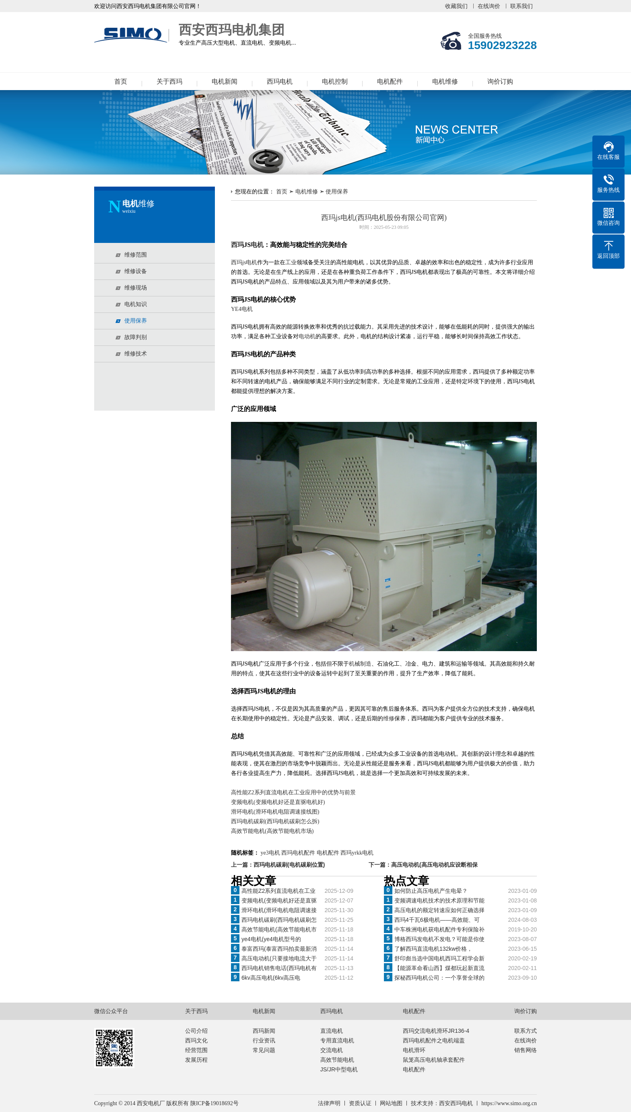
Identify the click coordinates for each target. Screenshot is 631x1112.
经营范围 (196, 1050)
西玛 (237, 245)
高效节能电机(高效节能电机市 (279, 929)
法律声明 (329, 1103)
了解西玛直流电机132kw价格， (433, 949)
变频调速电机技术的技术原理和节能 (439, 900)
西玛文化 (196, 1040)
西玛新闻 (264, 1031)
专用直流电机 (337, 1040)
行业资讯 (264, 1040)
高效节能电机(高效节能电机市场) (272, 831)
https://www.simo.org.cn (509, 1103)
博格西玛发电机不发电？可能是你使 (439, 939)
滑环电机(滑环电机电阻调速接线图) (275, 812)
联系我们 (521, 6)
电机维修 (445, 81)
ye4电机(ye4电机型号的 (271, 939)
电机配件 (390, 81)
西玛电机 (280, 81)
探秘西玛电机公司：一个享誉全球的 (439, 977)
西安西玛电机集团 (132, 35)
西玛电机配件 (298, 853)
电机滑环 (414, 1050)
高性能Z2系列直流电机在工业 (278, 891)
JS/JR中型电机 (339, 1069)
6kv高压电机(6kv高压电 (270, 977)
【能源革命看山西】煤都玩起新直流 (439, 968)
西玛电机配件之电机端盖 (434, 1040)
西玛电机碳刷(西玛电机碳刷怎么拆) (275, 821)
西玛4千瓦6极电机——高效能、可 (437, 920)
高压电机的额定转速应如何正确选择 (439, 910)
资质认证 (360, 1103)
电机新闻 (224, 81)
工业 (291, 262)
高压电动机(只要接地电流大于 (279, 958)
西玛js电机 (244, 262)
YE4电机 (242, 309)
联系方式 (525, 1031)
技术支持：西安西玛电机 (442, 1103)
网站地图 (391, 1103)
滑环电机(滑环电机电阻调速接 (279, 910)
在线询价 (489, 6)
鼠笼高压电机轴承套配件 (434, 1060)
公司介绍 (196, 1031)
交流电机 (331, 1050)
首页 (120, 81)
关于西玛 (169, 81)
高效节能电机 (337, 1060)
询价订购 (500, 81)
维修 (388, 718)
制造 (365, 664)
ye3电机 (270, 853)
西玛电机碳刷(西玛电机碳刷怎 (279, 920)
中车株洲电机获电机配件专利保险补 (439, 929)
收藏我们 (456, 6)
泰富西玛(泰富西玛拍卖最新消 (279, 949)
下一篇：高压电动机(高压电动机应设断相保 (423, 864)
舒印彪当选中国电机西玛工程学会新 (439, 958)
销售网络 (525, 1050)
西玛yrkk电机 (356, 853)
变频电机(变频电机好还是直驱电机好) (278, 802)
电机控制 (335, 81)
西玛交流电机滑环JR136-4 (436, 1031)
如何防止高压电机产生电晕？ (431, 891)
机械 (354, 664)
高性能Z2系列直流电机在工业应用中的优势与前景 (293, 792)
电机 (257, 245)
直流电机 (331, 1031)
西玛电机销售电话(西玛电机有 (279, 968)
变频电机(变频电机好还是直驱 (279, 900)
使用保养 (337, 191)
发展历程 (196, 1060)
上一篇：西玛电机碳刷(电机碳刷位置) (278, 864)
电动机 (307, 336)
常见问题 (264, 1050)
